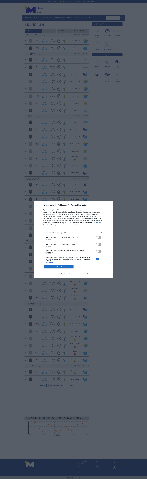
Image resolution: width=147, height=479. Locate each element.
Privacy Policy (85, 274)
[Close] (109, 205)
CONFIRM (59, 266)
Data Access (73, 274)
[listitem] (73, 233)
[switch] (98, 237)
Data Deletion (62, 274)
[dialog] (73, 239)
